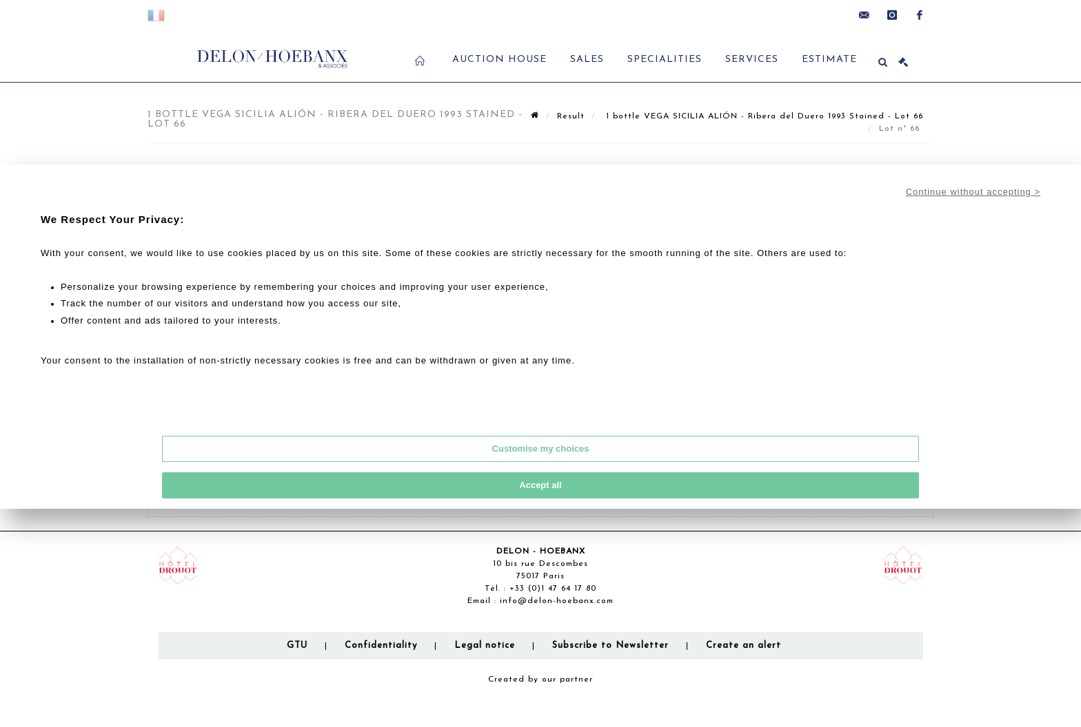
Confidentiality (381, 645)
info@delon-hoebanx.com (557, 601)
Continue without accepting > (973, 192)
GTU (297, 645)
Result (571, 116)
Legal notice (484, 645)
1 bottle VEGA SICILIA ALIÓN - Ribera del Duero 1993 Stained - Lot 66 (763, 116)
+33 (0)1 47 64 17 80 (552, 588)
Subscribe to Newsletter (610, 645)
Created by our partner (540, 679)
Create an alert (743, 645)
